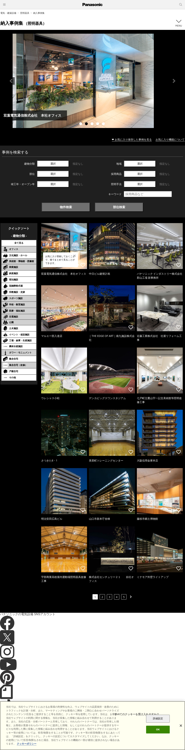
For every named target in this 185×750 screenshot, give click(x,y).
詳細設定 (158, 718)
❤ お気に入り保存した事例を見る (132, 139)
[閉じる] (181, 725)
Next (174, 81)
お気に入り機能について (170, 139)
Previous (11, 81)
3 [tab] (92, 124)
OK (158, 729)
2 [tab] (87, 124)
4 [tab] (98, 124)
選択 (53, 163)
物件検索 (66, 207)
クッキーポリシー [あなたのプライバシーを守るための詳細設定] (26, 743)
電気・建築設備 (8, 13)
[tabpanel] (92, 81)
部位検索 (119, 207)
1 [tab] (81, 124)
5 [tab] (104, 124)
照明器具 (24, 13)
